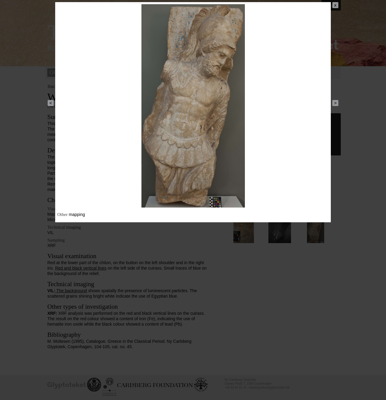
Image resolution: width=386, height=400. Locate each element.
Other (62, 214)
